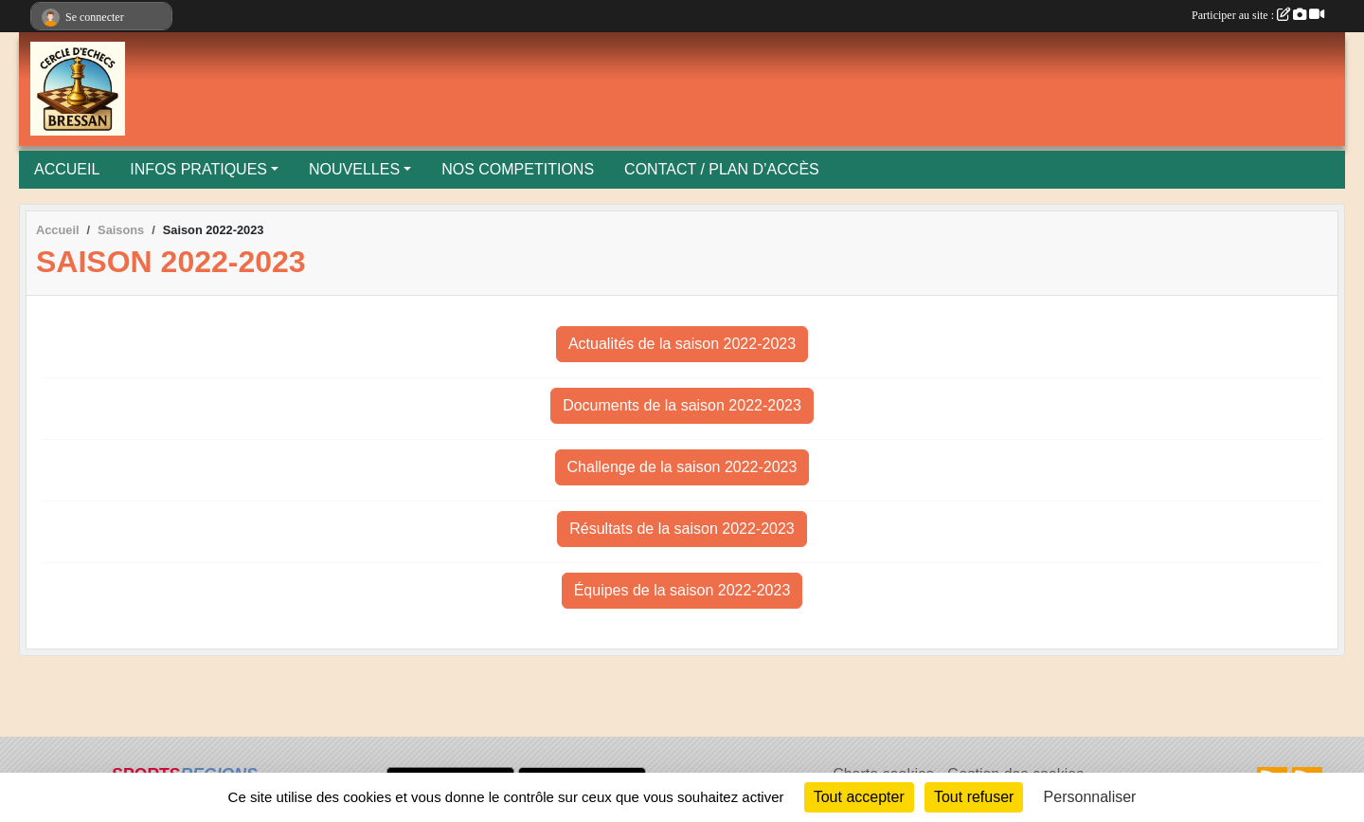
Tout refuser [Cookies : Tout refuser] (974, 797)
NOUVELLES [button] (354, 169)
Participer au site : (1258, 15)
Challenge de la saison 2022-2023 (682, 467)
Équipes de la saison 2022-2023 (682, 590)
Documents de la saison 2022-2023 (682, 405)
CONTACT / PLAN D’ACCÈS (721, 169)
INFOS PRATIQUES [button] (198, 169)
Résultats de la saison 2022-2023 (682, 529)
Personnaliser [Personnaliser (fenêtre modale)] (1090, 797)
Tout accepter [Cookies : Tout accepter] (859, 797)
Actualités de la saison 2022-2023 (682, 344)
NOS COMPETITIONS (517, 169)
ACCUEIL (66, 169)
